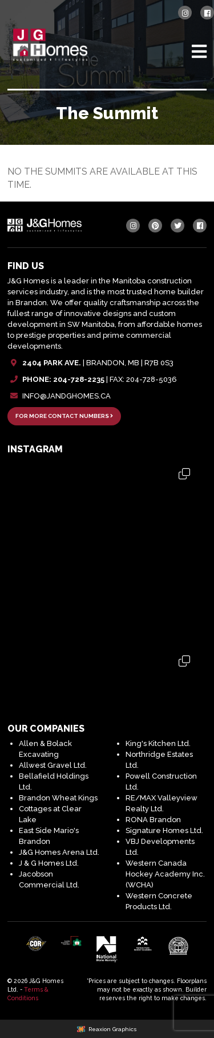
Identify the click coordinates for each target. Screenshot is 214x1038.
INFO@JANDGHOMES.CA (66, 396)
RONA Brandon (153, 819)
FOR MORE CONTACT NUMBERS (64, 416)
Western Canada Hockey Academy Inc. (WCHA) (165, 874)
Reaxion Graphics (112, 1029)
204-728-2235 (78, 379)
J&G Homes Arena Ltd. (59, 852)
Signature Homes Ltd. (164, 830)
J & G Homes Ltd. (49, 863)
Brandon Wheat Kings (58, 798)
